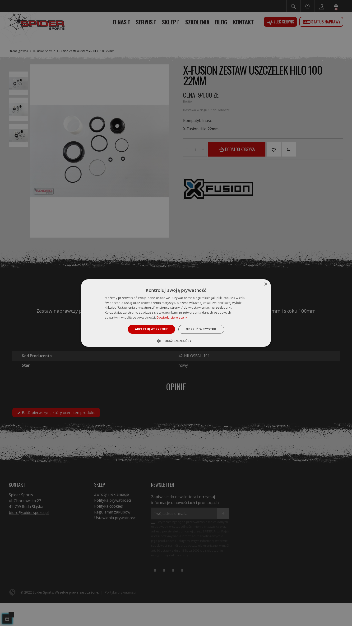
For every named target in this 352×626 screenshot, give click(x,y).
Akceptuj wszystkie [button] (151, 329)
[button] (176, 340)
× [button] (265, 284)
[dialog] (176, 313)
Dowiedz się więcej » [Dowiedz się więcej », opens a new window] (172, 317)
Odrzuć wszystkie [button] (201, 329)
